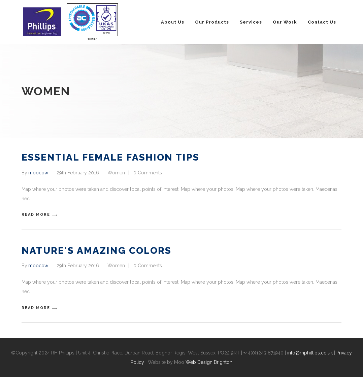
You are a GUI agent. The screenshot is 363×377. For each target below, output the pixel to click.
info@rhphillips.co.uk (310, 352)
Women (116, 172)
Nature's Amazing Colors (96, 250)
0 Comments (147, 172)
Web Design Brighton (209, 362)
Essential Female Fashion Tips (110, 157)
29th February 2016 (78, 172)
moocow (38, 172)
